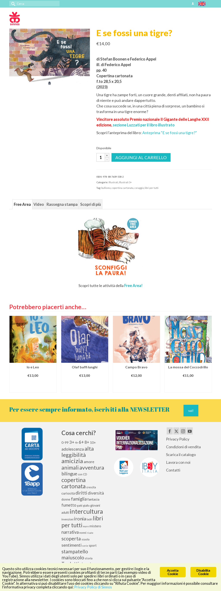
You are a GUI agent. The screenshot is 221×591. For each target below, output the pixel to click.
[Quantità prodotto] (100, 157)
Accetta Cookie (172, 572)
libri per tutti (151, 187)
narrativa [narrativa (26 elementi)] (70, 532)
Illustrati (113, 182)
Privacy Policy (177, 439)
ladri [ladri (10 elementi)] (89, 519)
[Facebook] (170, 430)
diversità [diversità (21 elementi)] (96, 493)
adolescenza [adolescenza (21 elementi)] (72, 449)
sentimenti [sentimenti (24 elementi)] (71, 545)
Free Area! (133, 285)
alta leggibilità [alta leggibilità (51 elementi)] (77, 451)
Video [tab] (38, 204)
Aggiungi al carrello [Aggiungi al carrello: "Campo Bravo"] (136, 386)
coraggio (139, 187)
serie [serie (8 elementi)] (85, 545)
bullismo (106, 187)
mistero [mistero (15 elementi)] (95, 526)
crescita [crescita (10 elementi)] (91, 487)
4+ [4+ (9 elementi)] (76, 442)
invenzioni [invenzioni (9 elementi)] (67, 519)
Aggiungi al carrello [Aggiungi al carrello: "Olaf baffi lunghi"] (85, 386)
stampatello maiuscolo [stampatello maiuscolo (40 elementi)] (74, 554)
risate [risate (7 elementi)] (90, 532)
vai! (191, 410)
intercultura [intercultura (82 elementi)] (86, 511)
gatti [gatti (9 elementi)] (79, 505)
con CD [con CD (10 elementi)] (82, 474)
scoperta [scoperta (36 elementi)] (71, 538)
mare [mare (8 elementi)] (86, 526)
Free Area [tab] (22, 204)
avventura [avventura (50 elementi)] (91, 467)
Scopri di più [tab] (90, 204)
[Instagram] (183, 430)
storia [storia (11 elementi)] (88, 558)
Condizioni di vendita (183, 446)
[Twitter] (176, 430)
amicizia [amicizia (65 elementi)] (72, 460)
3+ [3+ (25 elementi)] (71, 442)
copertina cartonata (122, 187)
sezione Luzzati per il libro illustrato (144, 125)
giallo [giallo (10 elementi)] (86, 505)
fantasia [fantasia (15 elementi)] (93, 499)
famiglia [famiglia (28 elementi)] (79, 498)
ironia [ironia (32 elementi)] (80, 518)
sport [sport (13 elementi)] (93, 545)
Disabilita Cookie (203, 572)
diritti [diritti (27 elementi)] (81, 492)
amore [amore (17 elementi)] (89, 461)
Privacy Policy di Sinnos (93, 587)
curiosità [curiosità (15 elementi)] (68, 493)
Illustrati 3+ (125, 182)
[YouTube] (190, 430)
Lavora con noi (178, 462)
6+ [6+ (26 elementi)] (81, 442)
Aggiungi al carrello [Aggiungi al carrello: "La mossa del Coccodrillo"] (188, 386)
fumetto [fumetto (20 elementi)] (68, 505)
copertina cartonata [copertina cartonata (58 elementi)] (73, 483)
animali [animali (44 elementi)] (70, 467)
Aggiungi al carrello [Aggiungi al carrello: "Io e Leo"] (33, 386)
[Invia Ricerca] (12, 3)
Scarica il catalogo (181, 454)
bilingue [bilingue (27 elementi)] (69, 473)
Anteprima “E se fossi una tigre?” (169, 132)
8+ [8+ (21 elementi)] (87, 442)
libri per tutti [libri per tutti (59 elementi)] (82, 522)
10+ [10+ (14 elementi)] (93, 442)
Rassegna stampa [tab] (62, 204)
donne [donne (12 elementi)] (65, 499)
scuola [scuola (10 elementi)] (85, 539)
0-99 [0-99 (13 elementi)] (65, 442)
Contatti (173, 470)
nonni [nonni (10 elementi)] (82, 532)
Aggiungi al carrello (141, 157)
